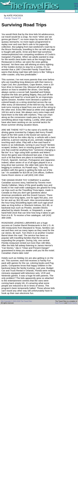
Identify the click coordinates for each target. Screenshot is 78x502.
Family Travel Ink (12, 18)
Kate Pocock (59, 303)
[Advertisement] (68, 72)
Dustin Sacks (72, 303)
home (76, 4)
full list (74, 298)
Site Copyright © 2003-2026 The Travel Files (16, 301)
